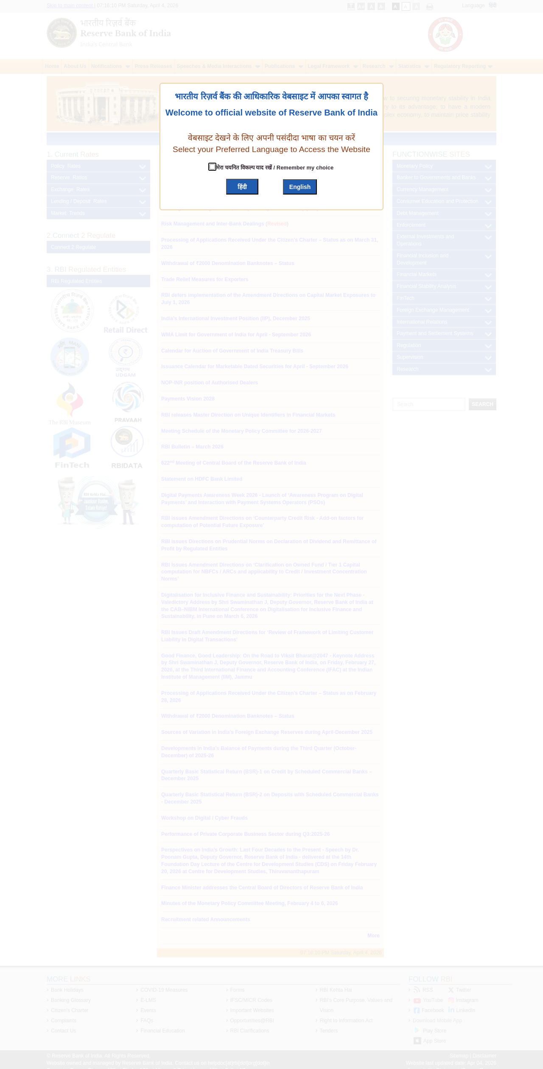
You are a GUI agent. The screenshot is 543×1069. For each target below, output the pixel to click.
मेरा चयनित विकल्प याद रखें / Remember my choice (274, 167)
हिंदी (242, 186)
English (300, 186)
